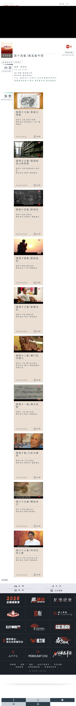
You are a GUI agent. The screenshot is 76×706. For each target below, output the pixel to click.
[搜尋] (67, 3)
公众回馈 (59, 591)
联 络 (21, 590)
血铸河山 (24, 78)
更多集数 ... (5, 580)
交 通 (21, 586)
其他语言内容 (51, 667)
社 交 (58, 586)
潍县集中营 (40, 81)
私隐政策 (20, 667)
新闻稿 (13, 664)
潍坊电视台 (51, 81)
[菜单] (73, 3)
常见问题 (58, 664)
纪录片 (33, 78)
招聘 (23, 664)
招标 (31, 664)
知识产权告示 (44, 664)
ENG (60, 4)
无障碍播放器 (34, 667)
